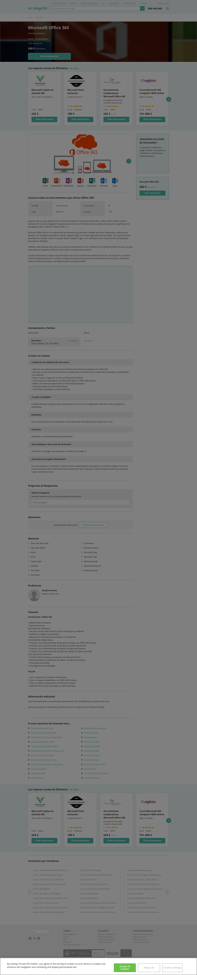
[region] (98, 966)
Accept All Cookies (125, 967)
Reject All (149, 967)
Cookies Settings (172, 967)
